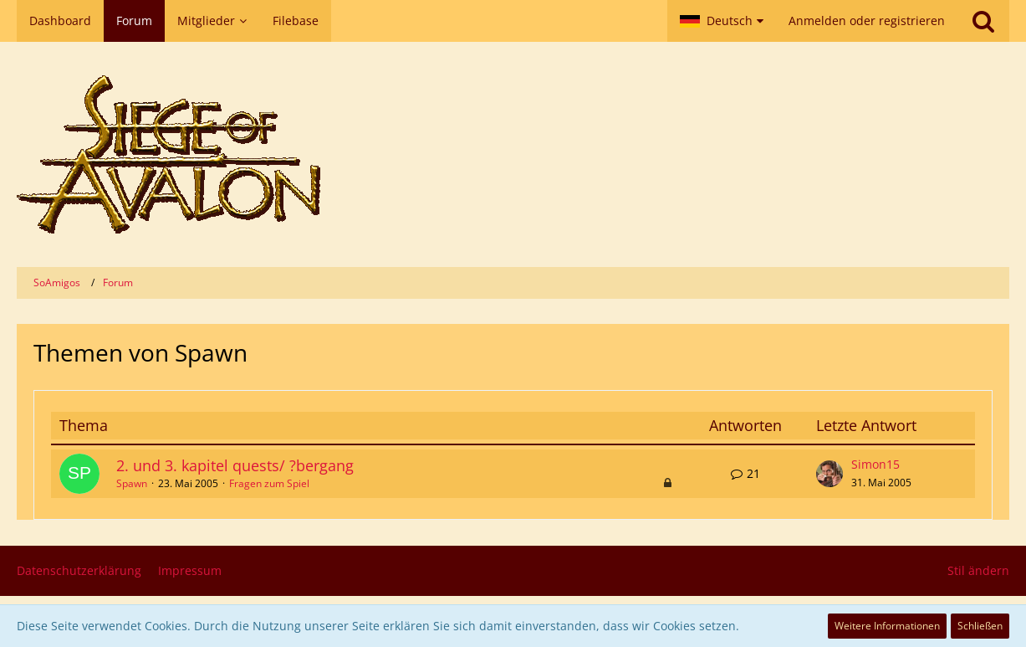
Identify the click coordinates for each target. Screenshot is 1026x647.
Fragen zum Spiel (269, 483)
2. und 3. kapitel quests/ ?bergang (235, 465)
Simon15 (875, 464)
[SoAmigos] (513, 154)
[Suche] (983, 21)
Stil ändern (978, 570)
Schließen (980, 626)
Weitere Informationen (887, 626)
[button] (721, 21)
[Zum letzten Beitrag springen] (829, 473)
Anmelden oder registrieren (867, 20)
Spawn (131, 483)
